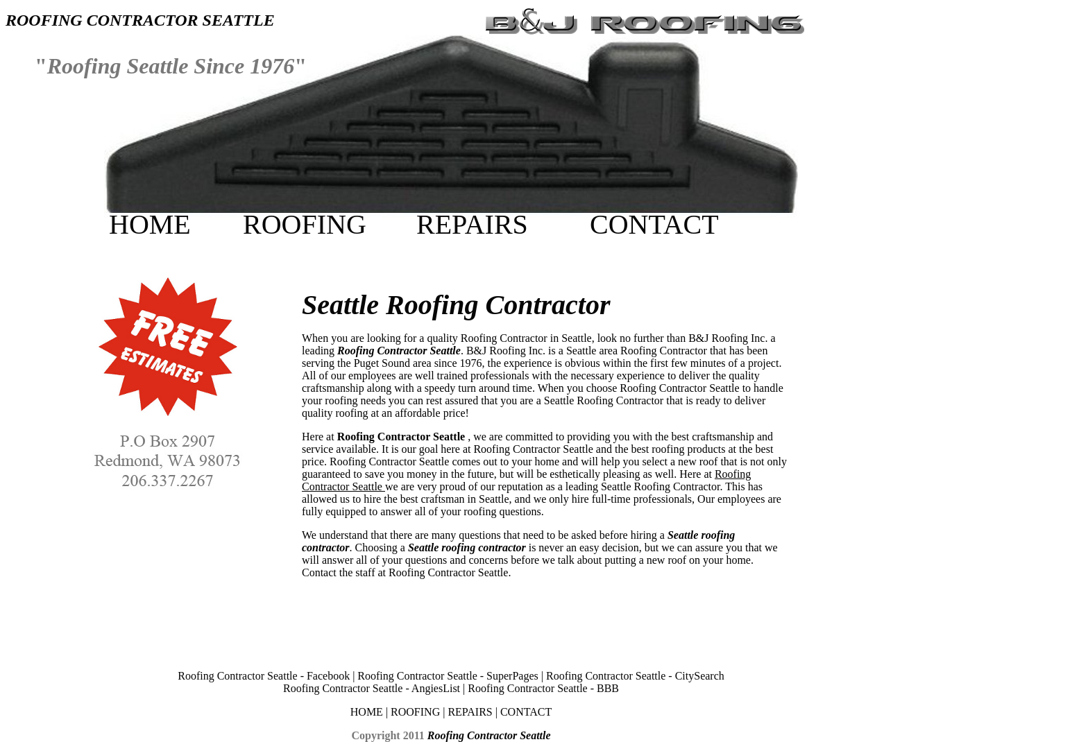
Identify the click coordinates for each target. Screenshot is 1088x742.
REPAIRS (472, 224)
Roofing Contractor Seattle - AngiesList (371, 688)
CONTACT (654, 224)
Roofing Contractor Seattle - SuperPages (449, 676)
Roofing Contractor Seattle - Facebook (265, 676)
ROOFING (304, 224)
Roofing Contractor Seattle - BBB (543, 688)
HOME (150, 224)
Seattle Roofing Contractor (456, 304)
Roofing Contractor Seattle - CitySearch (635, 676)
